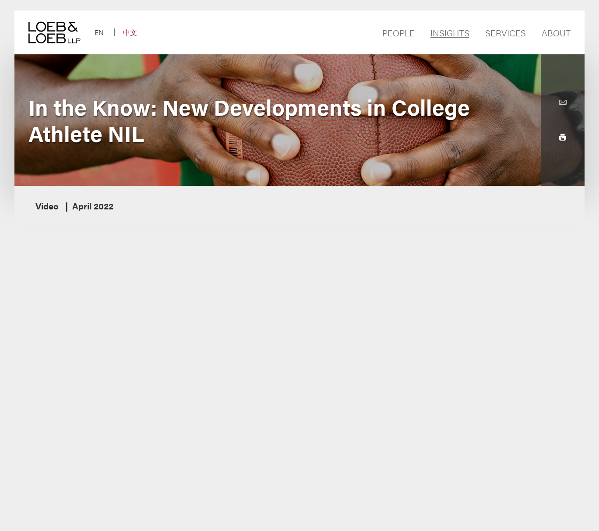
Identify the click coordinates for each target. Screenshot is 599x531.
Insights (449, 32)
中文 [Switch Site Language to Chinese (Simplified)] (130, 32)
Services (505, 32)
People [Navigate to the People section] (398, 32)
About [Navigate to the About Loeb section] (556, 32)
